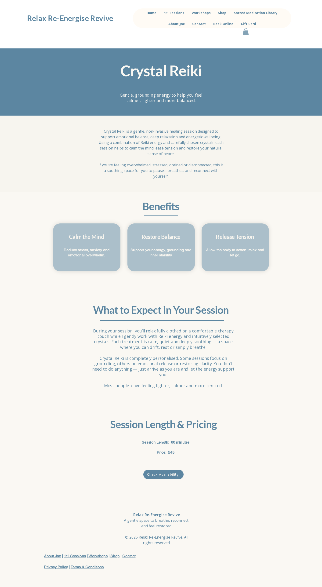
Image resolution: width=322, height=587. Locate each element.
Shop (114, 556)
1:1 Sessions (75, 556)
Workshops (97, 556)
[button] (246, 31)
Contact (128, 556)
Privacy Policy (56, 567)
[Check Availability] (163, 474)
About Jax (52, 556)
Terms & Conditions (87, 567)
